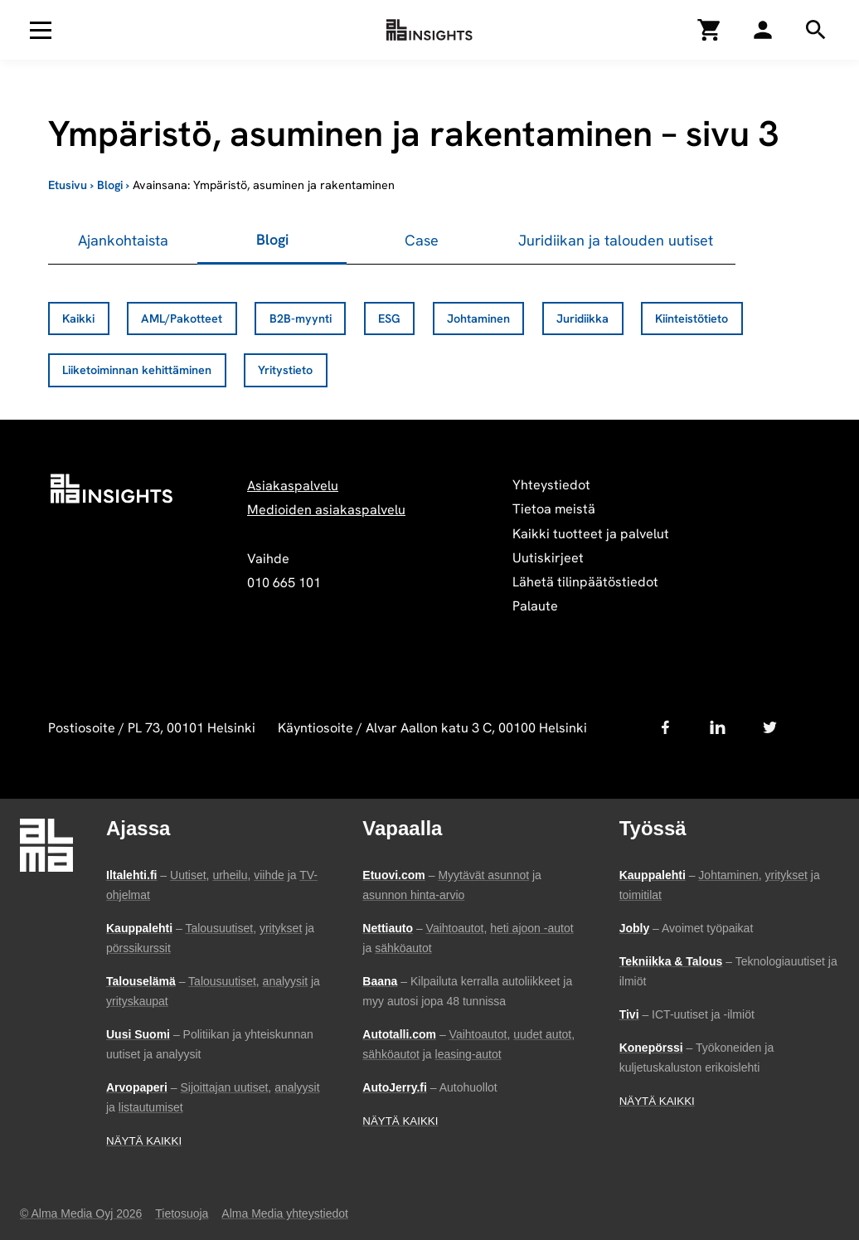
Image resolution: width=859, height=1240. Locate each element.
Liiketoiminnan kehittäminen (136, 369)
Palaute (535, 606)
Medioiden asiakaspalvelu (326, 509)
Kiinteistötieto (691, 318)
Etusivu (67, 184)
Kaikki (78, 318)
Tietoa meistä (553, 509)
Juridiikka (582, 318)
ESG (389, 318)
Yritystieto (285, 369)
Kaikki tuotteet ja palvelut (590, 533)
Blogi (110, 184)
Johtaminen (478, 318)
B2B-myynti (300, 318)
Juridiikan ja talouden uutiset (615, 240)
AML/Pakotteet (181, 318)
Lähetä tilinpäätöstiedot (585, 582)
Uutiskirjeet (548, 558)
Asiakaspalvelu (292, 485)
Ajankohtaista (123, 240)
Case (422, 240)
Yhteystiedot (551, 485)
